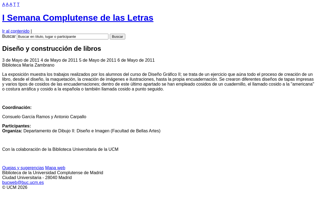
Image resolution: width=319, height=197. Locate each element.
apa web (55, 167)
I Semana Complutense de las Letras (78, 18)
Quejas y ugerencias (23, 167)
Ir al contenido (16, 31)
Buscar (9, 36)
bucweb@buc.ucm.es (23, 182)
